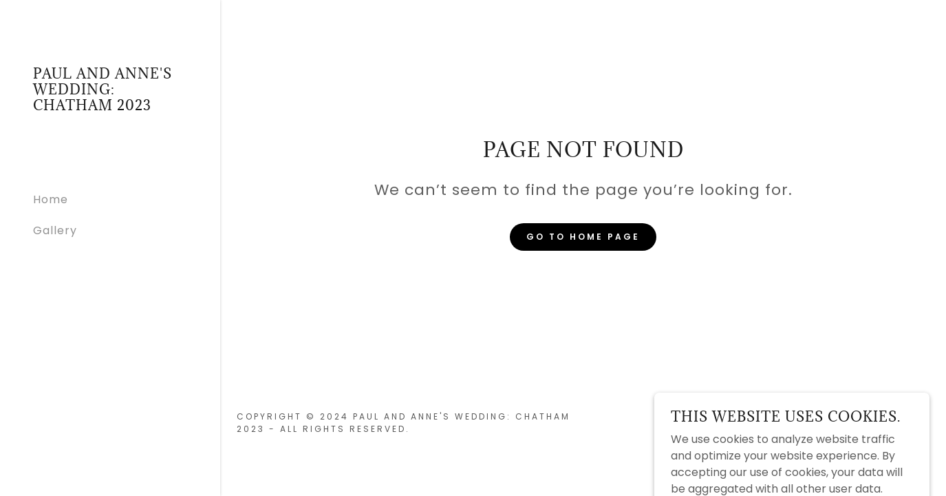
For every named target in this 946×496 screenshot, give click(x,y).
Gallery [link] (55, 230)
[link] (110, 106)
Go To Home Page (583, 236)
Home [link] (50, 199)
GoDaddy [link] (902, 422)
